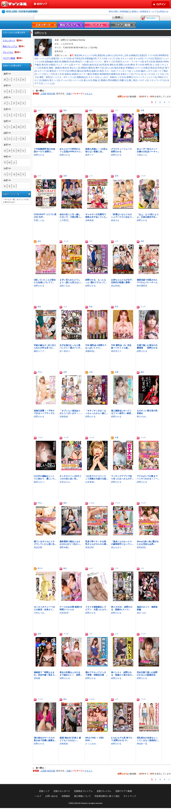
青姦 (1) (96, 80)
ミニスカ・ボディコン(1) (64, 77)
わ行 (6, 180)
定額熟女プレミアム (83, 791)
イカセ (91, 503)
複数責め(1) (82, 77)
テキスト (88, 93)
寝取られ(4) (124, 65)
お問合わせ (163, 11)
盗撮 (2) (95, 71)
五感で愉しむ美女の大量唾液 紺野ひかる (147, 346)
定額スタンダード (62, 791)
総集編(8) (49, 61)
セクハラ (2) (43, 71)
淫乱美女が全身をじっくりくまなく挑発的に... (148, 739)
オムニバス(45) (90, 55)
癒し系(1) (133, 80)
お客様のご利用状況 (139, 11)
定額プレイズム (104, 791)
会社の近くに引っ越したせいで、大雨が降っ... (71, 215)
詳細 (68, 93)
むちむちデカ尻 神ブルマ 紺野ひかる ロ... (121, 739)
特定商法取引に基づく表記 (107, 796)
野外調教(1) (113, 80)
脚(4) (132, 65)
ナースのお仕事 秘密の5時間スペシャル (71, 608)
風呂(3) (65, 68)
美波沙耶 (38, 547)
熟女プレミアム (71, 25)
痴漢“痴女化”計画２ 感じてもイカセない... (70, 739)
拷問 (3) (148, 65)
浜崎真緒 (89, 220)
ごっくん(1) (49, 83)
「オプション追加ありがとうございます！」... (71, 411)
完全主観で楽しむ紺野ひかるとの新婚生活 (147, 673)
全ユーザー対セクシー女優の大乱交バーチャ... (148, 150)
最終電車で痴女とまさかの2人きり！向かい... (70, 542)
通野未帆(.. (65, 547)
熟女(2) (153, 68)
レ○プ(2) (51, 74)
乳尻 (91, 307)
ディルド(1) (66, 80)
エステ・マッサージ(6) (133, 61)
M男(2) (73, 71)
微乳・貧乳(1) (46, 77)
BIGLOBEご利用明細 (118, 11)
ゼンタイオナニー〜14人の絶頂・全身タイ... (44, 608)
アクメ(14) (102, 58)
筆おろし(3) (75, 68)
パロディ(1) (143, 80)
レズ (91, 176)
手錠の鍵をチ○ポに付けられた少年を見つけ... (45, 346)
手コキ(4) (140, 65)
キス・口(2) (110, 71)
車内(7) (78, 61)
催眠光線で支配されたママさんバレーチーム (147, 281)
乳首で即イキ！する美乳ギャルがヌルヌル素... (96, 542)
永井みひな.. (65, 482)
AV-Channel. (83, 803)
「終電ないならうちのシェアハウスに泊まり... (122, 215)
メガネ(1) (121, 77)
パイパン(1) (77, 80)
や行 (6, 156)
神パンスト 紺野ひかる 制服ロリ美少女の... (122, 673)
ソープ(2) (41, 74)
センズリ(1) (149, 74)
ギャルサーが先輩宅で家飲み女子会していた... (96, 215)
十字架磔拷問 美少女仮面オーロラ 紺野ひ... (44, 150)
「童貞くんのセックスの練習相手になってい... (122, 542)
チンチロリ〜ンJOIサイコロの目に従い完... (71, 477)
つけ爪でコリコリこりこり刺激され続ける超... (96, 477)
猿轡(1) (130, 77)
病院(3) (84, 68)
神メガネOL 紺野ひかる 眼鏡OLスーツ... (121, 608)
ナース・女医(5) (81, 65)
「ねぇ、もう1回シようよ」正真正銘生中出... (148, 215)
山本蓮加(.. (90, 482)
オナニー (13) (126, 58)
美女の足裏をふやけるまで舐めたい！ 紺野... (71, 673)
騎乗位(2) (115, 74)
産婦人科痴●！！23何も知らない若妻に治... (96, 150)
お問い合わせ (51, 796)
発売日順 (51, 93)
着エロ (40, 568)
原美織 (37, 678)
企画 (91, 372)
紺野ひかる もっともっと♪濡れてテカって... (96, 281)
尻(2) (101, 71)
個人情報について (82, 796)
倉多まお (115, 220)
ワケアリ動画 (124, 25)
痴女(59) (78, 55)
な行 (6, 121)
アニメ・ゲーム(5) (64, 65)
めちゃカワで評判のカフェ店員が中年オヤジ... (71, 150)
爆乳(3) (91, 68)
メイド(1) (159, 74)
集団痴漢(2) (105, 74)
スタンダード (45, 25)
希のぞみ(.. (142, 416)
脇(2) (143, 71)
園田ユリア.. (39, 351)
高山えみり (116, 547)
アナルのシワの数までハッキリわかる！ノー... (148, 477)
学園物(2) (130, 68)
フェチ (143, 176)
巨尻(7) (119, 61)
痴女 (65, 110)
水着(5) (52, 65)
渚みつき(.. (142, 613)
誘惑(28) (101, 55)
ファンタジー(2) (123, 71)
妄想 (65, 176)
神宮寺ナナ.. (117, 351)
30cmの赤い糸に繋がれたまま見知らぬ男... (148, 542)
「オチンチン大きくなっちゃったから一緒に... (96, 411)
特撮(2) (96, 74)
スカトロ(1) (93, 77)
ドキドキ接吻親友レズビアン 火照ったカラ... (96, 608)
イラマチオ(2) (63, 71)
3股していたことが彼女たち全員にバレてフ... (45, 281)
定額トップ (44, 791)
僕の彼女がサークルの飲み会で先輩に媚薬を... (45, 739)
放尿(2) (68, 74)
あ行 (6, 74)
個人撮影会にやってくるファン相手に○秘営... (122, 411)
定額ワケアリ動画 (123, 791)
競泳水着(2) (119, 68)
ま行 (6, 144)
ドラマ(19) (153, 55)
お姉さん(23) (112, 55)
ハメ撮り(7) (87, 61)
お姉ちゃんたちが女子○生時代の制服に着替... (122, 281)
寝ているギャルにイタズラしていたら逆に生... (45, 542)
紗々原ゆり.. (65, 351)
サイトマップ (130, 796)
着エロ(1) (88, 80)
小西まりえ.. (142, 155)
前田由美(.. (142, 547)
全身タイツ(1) (127, 74)
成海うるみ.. (65, 286)
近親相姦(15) (91, 58)
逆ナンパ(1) (54, 80)
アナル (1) (138, 74)
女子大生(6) (150, 61)
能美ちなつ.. (39, 482)
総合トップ (41, 3)
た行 (6, 109)
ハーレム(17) (45, 58)
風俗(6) (159, 61)
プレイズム (97, 25)
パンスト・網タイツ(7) (104, 61)
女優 (142, 110)
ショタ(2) (136, 71)
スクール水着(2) (142, 68)
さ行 (6, 97)
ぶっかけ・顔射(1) (108, 77)
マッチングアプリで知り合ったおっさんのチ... (122, 477)
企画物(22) (134, 55)
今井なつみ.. (39, 613)
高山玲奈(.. (116, 286)
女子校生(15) (78, 58)
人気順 (43, 93)
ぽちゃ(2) (109, 68)
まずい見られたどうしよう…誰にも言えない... (71, 281)
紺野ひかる (39, 155)
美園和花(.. (90, 351)
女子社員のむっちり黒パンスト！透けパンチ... (71, 346)
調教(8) (65, 61)
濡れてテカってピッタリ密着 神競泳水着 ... (96, 673)
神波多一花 (142, 743)
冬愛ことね (39, 220)
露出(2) (80, 71)
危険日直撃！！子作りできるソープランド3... (44, 411)
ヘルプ (153, 11)
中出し (40, 372)
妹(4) (91, 65)
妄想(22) (143, 55)
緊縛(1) (104, 80)
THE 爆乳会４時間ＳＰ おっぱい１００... (97, 346)
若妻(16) (55, 58)
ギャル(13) (138, 58)
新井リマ (89, 155)
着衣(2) (52, 71)
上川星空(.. (65, 220)
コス (39, 110)
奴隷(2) (75, 74)
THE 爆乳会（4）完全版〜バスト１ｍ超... (121, 346)
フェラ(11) (149, 58)
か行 (6, 85)
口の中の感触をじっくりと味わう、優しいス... (45, 477)
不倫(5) (37, 65)
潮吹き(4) (114, 65)
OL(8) (72, 61)
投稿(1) (45, 80)
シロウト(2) (151, 71)
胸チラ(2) (100, 68)
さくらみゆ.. (91, 743)
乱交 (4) (98, 65)
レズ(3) (156, 65)
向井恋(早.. (65, 613)
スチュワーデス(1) (158, 80)
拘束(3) (45, 68)
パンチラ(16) (66, 58)
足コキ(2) (59, 74)
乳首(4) (105, 65)
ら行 (6, 168)
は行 (6, 133)
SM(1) (160, 77)
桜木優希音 (142, 286)
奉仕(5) (45, 65)
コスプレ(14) (114, 58)
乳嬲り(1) (124, 80)
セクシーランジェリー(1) (145, 77)
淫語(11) (158, 58)
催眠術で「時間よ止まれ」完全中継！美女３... (45, 673)
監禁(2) (87, 71)
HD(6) (166, 61)
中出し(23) (123, 55)
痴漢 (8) (57, 61)
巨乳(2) (161, 68)
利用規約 (66, 796)
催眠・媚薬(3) (55, 68)
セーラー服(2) (85, 74)
